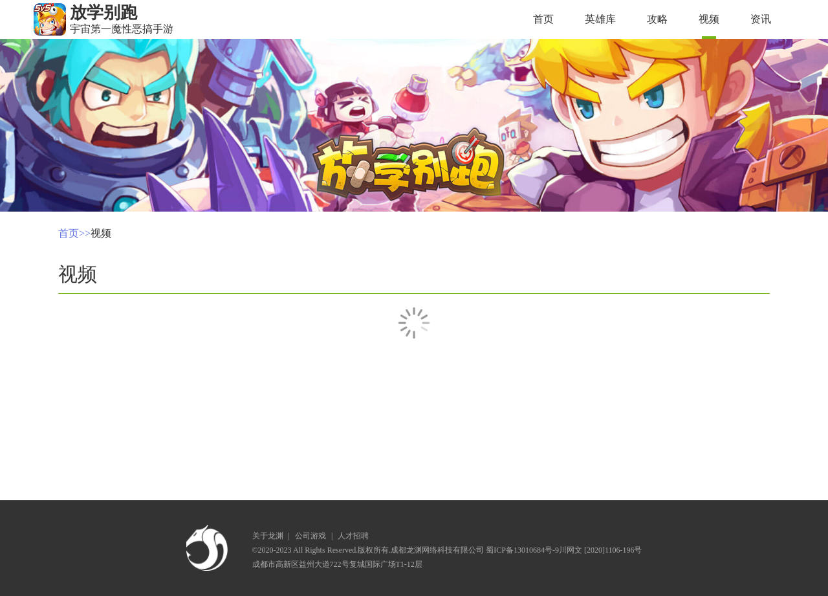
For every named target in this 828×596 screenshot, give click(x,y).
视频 (709, 19)
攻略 (657, 19)
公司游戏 (310, 535)
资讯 (760, 19)
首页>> (74, 233)
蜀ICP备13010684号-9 (522, 550)
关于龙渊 (267, 535)
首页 (543, 19)
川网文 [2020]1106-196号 (600, 550)
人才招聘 (353, 535)
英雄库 (600, 19)
